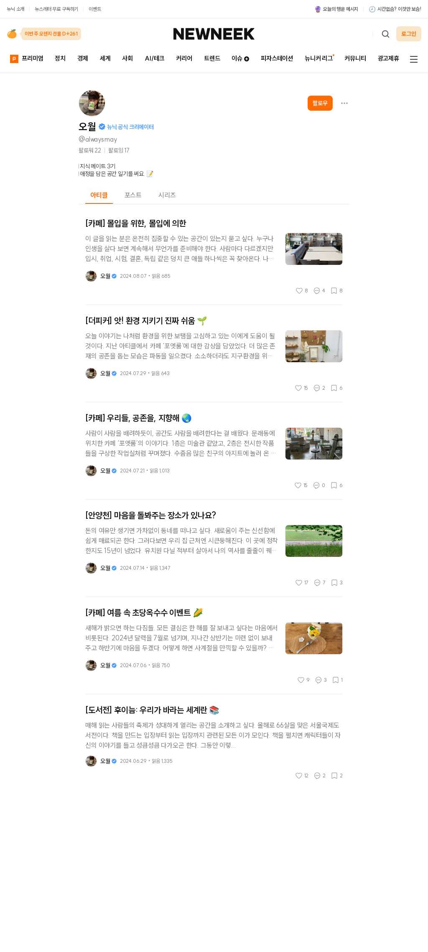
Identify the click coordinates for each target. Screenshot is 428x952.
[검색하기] (385, 33)
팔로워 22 (90, 150)
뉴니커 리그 (319, 58)
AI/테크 (154, 58)
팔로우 (320, 103)
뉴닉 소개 (15, 9)
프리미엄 (26, 58)
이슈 (240, 58)
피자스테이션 (277, 58)
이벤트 (95, 9)
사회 (127, 58)
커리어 (184, 58)
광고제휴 (388, 58)
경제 (82, 58)
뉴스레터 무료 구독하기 (56, 9)
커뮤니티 (355, 58)
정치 (60, 58)
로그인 (408, 34)
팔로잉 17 (119, 150)
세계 (105, 58)
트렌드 (212, 58)
